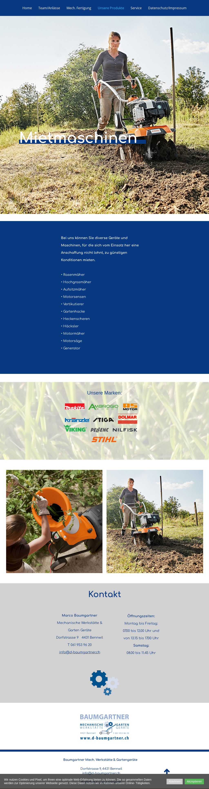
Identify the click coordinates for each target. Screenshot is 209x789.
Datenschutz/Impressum (167, 8)
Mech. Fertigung (79, 8)
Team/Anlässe (49, 8)
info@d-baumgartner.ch (79, 652)
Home (27, 8)
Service (136, 8)
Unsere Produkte (111, 8)
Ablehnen (175, 781)
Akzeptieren (194, 781)
